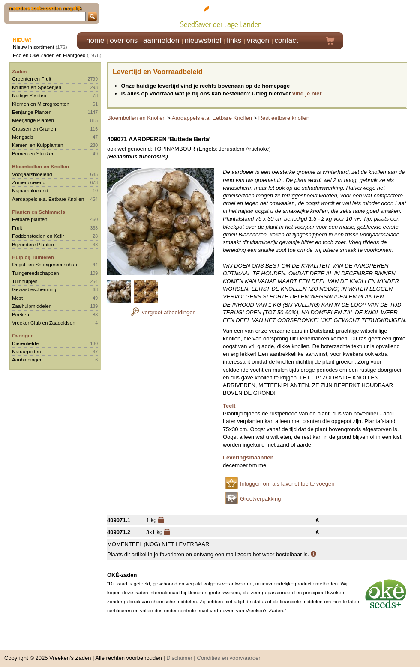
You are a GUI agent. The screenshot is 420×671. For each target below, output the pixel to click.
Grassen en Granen (34, 128)
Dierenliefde (25, 343)
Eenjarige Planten (31, 112)
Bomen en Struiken (33, 153)
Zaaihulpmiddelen (31, 306)
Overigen (23, 335)
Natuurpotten (26, 351)
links (234, 40)
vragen (258, 40)
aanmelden (161, 40)
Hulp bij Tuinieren (33, 257)
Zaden (19, 71)
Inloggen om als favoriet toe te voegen (287, 483)
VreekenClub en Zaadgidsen (43, 322)
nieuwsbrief (203, 40)
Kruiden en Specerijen (36, 87)
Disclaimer (179, 658)
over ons (124, 40)
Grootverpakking (260, 498)
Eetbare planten (30, 219)
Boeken (20, 314)
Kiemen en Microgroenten (40, 104)
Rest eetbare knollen (283, 118)
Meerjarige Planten (33, 120)
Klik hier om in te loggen (381, 15)
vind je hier (307, 93)
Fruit (17, 227)
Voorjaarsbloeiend (32, 174)
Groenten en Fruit (31, 78)
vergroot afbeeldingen (169, 312)
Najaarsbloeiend (30, 190)
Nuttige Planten (29, 95)
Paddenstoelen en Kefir (38, 236)
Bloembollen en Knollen (40, 166)
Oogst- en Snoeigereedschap (44, 264)
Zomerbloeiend (28, 182)
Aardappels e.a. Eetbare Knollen (48, 199)
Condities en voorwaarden (229, 658)
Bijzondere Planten (33, 244)
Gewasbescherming (34, 289)
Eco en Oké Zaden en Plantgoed (49, 55)
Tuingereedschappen (35, 273)
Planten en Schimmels (38, 212)
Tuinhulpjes (24, 281)
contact (286, 40)
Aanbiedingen (27, 359)
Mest (17, 298)
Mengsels (22, 137)
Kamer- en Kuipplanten (37, 145)
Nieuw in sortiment (33, 47)
